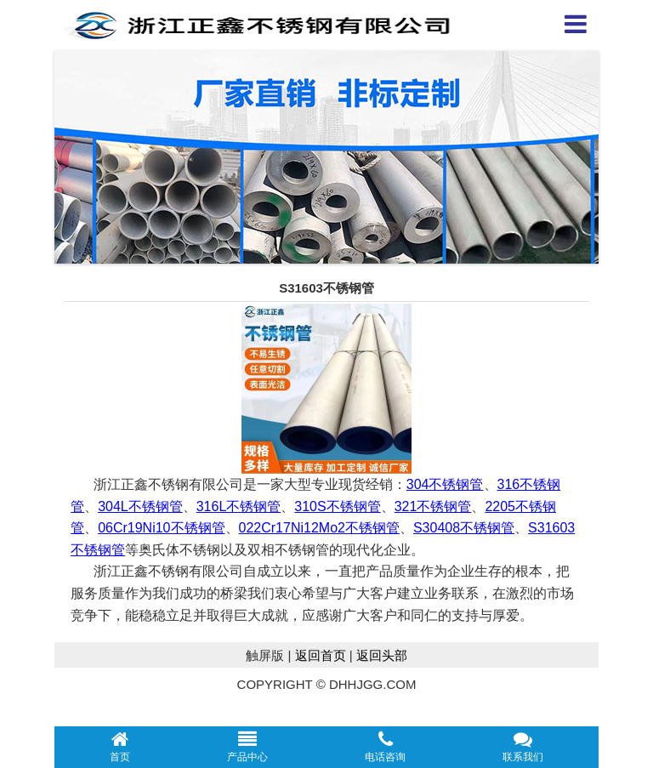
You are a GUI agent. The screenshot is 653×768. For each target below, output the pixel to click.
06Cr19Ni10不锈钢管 (161, 528)
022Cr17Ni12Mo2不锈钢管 (319, 528)
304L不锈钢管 (140, 506)
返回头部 (381, 655)
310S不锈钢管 (337, 506)
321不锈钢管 (433, 506)
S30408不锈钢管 (463, 528)
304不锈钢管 (445, 484)
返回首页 (320, 655)
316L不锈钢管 (238, 506)
